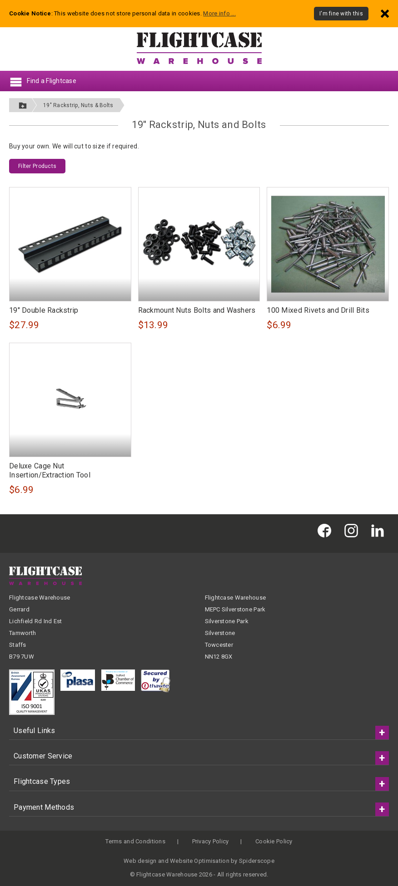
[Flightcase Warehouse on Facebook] (327, 530)
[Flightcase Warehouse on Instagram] (353, 530)
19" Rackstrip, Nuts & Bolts (78, 105)
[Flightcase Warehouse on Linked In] (380, 530)
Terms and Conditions (135, 841)
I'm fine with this (341, 13)
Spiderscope (256, 860)
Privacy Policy (210, 841)
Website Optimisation (199, 860)
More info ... (219, 13)
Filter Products (37, 166)
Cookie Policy (274, 841)
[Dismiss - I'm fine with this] (385, 13)
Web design (140, 860)
